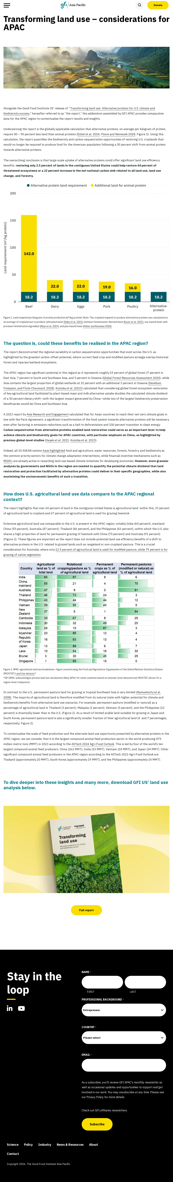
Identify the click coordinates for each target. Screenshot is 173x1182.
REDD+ (8, 461)
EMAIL (87, 1055)
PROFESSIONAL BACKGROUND (103, 1000)
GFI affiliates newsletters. (111, 1110)
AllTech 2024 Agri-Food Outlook (92, 744)
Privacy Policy (95, 1097)
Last (133, 991)
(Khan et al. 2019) (49, 326)
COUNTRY (89, 1027)
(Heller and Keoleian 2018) (97, 326)
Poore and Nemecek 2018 (118, 134)
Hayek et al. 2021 (57, 440)
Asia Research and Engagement (48, 414)
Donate (158, 5)
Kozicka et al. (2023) (69, 388)
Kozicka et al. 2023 (82, 440)
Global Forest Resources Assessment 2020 (131, 378)
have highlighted (54, 450)
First (90, 991)
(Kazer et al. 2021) (133, 321)
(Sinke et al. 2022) (73, 321)
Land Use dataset (25, 673)
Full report (86, 910)
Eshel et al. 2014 (89, 134)
